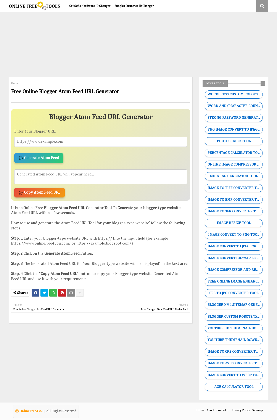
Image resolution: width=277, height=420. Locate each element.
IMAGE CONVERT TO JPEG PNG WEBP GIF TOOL (235, 246)
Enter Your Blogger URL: (35, 131)
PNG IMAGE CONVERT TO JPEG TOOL (235, 129)
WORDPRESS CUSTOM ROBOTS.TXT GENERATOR (235, 94)
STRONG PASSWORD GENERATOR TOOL (235, 118)
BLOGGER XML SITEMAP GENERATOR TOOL (235, 305)
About (210, 410)
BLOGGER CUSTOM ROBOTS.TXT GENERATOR (235, 317)
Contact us (223, 410)
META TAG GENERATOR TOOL (234, 176)
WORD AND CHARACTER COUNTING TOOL (235, 106)
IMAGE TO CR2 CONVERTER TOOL (235, 352)
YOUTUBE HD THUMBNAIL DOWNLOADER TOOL (235, 328)
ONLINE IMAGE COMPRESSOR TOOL (235, 164)
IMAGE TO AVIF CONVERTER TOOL (235, 363)
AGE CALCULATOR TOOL (233, 387)
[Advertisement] (138, 44)
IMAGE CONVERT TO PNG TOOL (233, 235)
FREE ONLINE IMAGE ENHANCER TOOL (235, 281)
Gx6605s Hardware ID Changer (89, 6)
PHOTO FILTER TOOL (234, 141)
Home (15, 83)
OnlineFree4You (31, 411)
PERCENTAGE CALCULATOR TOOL (235, 153)
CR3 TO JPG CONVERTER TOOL (233, 293)
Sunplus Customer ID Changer (134, 6)
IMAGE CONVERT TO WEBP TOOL (234, 375)
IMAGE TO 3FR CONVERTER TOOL (235, 211)
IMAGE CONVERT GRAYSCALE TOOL (235, 258)
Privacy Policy (241, 410)
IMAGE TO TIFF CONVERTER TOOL (235, 188)
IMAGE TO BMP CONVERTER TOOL (235, 200)
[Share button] (80, 293)
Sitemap (257, 410)
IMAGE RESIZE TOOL (234, 223)
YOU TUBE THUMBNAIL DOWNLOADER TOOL (235, 340)
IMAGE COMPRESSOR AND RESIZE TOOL (235, 270)
